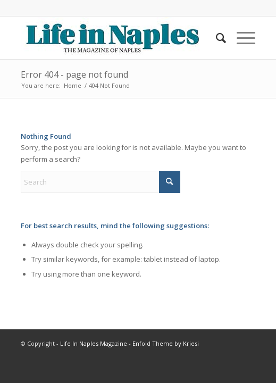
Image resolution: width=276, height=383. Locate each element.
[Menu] (240, 37)
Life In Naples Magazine (93, 343)
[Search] (215, 37)
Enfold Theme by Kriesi (165, 343)
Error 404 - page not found (74, 74)
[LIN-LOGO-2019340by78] (114, 37)
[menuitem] (215, 37)
